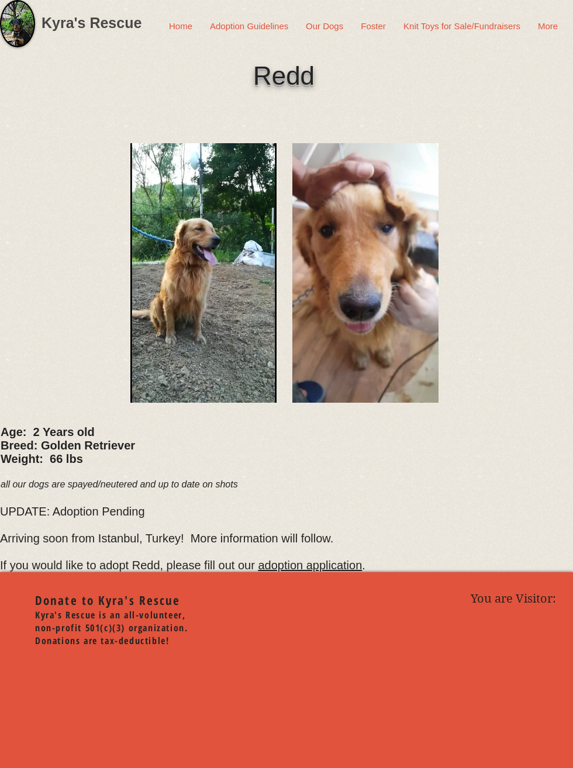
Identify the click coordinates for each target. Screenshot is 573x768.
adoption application (310, 565)
